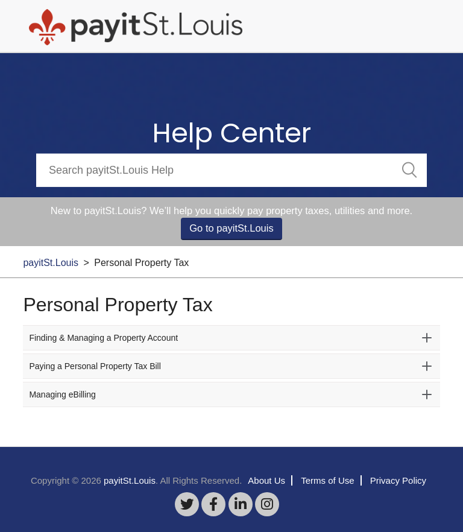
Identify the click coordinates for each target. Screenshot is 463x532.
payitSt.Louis (50, 263)
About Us (266, 480)
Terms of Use (327, 480)
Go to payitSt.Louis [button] (231, 228)
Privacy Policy (398, 480)
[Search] (231, 169)
